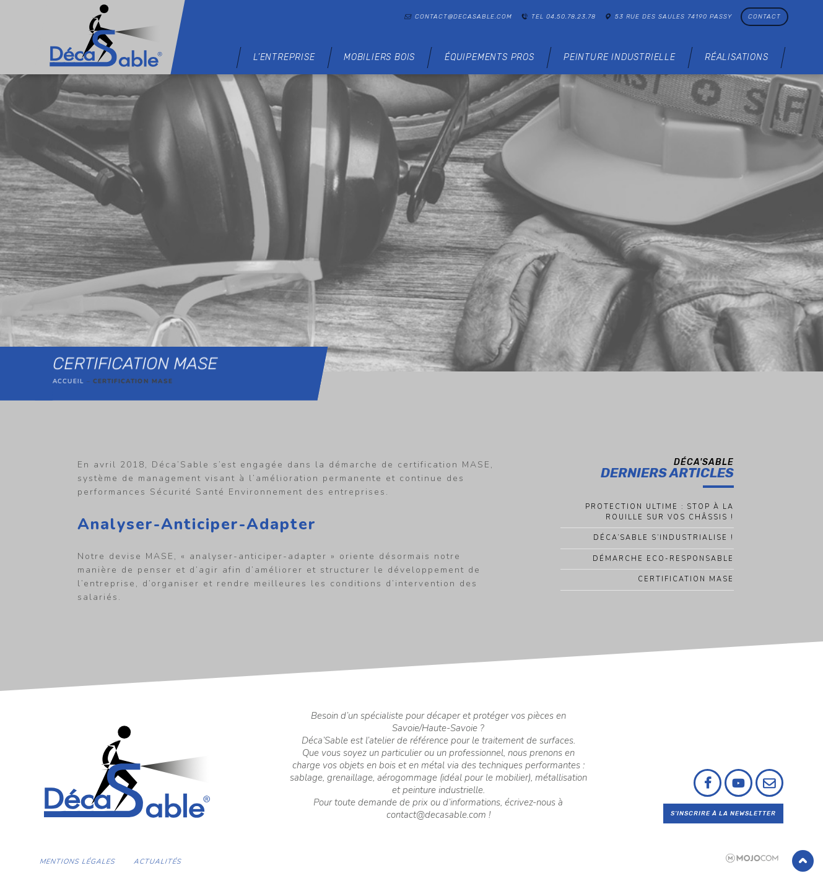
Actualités (158, 861)
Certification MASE (686, 579)
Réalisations (737, 57)
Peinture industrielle (620, 57)
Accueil (68, 381)
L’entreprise (284, 57)
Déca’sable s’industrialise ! (663, 537)
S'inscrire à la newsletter (723, 813)
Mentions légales (77, 861)
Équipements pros (489, 57)
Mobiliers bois (379, 57)
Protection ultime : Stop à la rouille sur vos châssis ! (659, 512)
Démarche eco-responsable (663, 558)
